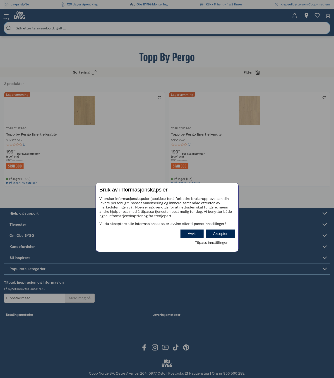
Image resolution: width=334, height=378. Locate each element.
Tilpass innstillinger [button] (211, 242)
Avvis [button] (192, 234)
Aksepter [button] (220, 234)
